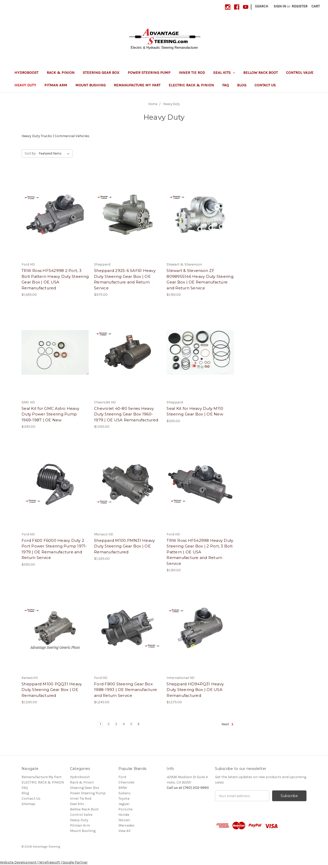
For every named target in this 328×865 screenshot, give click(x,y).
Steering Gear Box (101, 72)
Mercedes (126, 825)
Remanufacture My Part (137, 85)
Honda (123, 814)
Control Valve (299, 72)
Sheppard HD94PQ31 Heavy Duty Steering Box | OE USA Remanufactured (195, 689)
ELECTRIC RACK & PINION (191, 85)
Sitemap (28, 804)
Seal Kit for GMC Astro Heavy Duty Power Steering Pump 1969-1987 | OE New (50, 414)
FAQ (225, 85)
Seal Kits (224, 72)
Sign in (280, 6)
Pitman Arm (55, 85)
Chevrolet (126, 782)
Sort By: (30, 153)
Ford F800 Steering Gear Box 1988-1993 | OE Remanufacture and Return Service (125, 689)
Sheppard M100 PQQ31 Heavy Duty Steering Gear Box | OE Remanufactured (52, 689)
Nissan (124, 820)
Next (227, 724)
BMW (122, 788)
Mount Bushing (90, 85)
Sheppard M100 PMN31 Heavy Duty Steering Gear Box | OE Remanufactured (124, 546)
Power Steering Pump (149, 72)
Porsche (125, 809)
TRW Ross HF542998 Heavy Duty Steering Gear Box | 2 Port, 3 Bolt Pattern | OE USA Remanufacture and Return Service (200, 552)
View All (124, 831)
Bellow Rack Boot (260, 72)
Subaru (124, 793)
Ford (122, 777)
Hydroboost (26, 72)
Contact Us (265, 85)
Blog (241, 85)
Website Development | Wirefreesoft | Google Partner (44, 862)
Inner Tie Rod (192, 72)
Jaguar (124, 804)
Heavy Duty (25, 85)
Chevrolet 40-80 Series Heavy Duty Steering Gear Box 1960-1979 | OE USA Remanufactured (126, 414)
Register (300, 6)
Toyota (123, 798)
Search (261, 6)
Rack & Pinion (61, 72)
